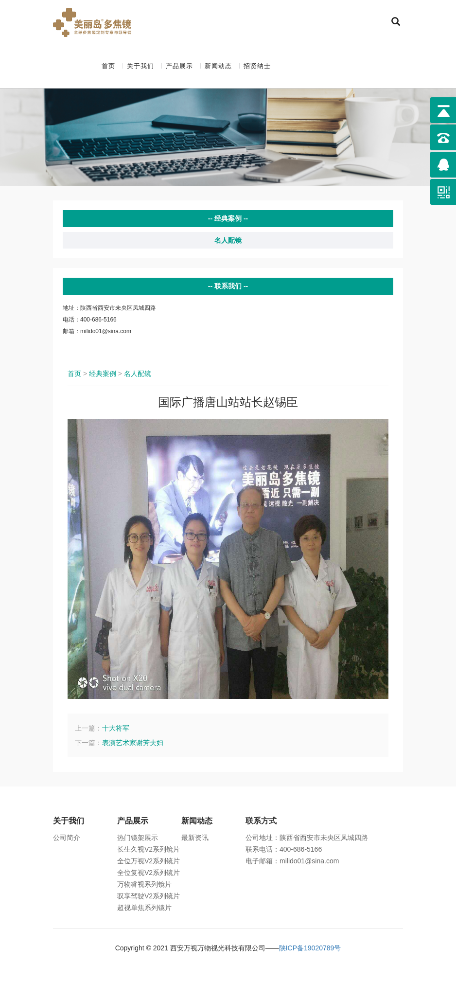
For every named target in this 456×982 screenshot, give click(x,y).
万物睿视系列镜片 (144, 884)
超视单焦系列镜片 (144, 907)
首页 (108, 66)
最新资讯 (195, 837)
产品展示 (179, 66)
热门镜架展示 (137, 837)
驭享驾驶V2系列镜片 (148, 896)
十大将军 (115, 728)
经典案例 (102, 373)
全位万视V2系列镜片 (148, 861)
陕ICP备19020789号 (310, 948)
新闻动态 (218, 66)
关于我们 (140, 66)
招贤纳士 (257, 66)
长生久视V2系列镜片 (148, 849)
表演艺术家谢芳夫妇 (132, 743)
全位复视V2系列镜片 (148, 872)
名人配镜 (228, 240)
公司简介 (66, 837)
